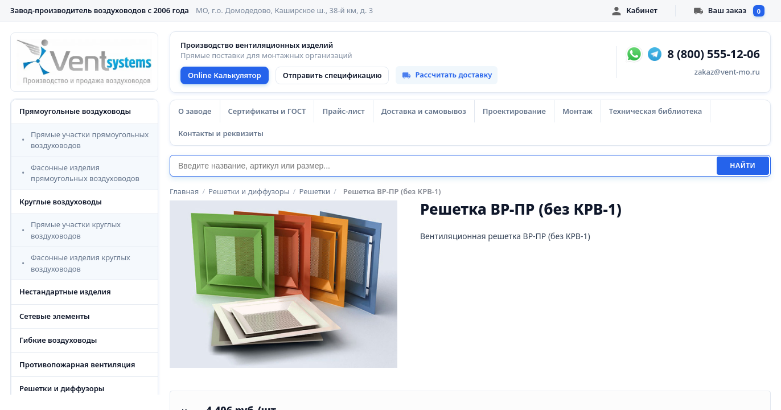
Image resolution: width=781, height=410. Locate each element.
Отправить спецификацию (332, 75)
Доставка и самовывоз (423, 111)
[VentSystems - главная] (84, 62)
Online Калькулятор (224, 75)
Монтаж (577, 111)
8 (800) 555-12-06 (713, 54)
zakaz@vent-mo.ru (727, 72)
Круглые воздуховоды (60, 201)
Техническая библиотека (655, 111)
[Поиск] (443, 166)
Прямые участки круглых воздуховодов (76, 230)
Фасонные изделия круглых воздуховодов (80, 263)
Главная (184, 191)
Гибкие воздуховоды (58, 340)
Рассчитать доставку (446, 74)
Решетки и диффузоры (61, 388)
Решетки (314, 191)
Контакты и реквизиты (221, 133)
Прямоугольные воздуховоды (75, 111)
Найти (742, 166)
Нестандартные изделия (65, 291)
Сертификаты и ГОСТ (267, 111)
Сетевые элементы (54, 316)
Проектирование (514, 111)
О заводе (195, 111)
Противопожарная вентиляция (77, 364)
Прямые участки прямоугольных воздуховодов (90, 140)
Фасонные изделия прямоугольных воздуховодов (85, 173)
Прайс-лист (343, 111)
